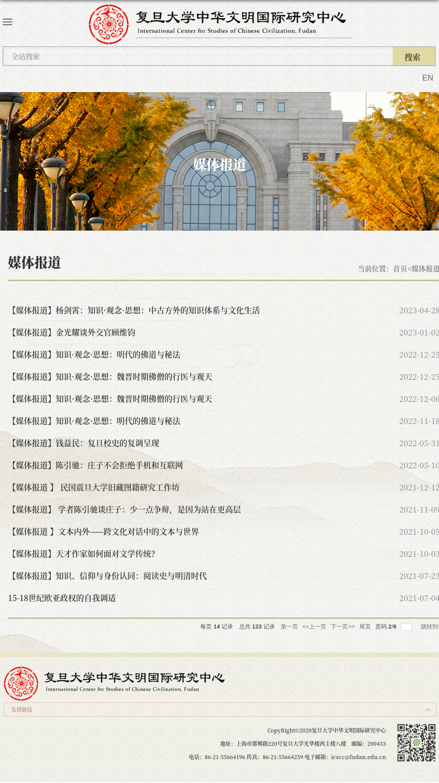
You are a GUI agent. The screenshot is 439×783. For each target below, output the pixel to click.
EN (427, 77)
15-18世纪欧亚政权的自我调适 (62, 597)
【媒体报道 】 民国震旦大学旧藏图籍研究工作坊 (93, 487)
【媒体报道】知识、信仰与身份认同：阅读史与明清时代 (107, 575)
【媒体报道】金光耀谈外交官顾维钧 (71, 332)
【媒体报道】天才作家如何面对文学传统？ (83, 553)
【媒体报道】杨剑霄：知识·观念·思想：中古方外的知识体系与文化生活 (134, 310)
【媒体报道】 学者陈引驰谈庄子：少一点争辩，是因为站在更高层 (124, 509)
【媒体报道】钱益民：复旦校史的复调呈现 (83, 442)
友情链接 (21, 709)
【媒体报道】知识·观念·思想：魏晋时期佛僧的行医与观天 (110, 376)
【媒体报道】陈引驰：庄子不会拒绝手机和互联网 (95, 465)
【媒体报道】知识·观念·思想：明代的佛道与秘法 (94, 354)
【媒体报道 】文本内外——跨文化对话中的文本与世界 (103, 531)
